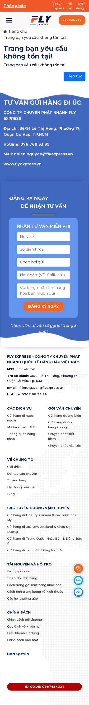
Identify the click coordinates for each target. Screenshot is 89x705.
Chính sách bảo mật (22, 640)
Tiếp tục (74, 76)
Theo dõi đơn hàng (22, 578)
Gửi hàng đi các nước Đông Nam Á (34, 550)
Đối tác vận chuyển (22, 473)
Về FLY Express (58, 6)
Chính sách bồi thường (24, 619)
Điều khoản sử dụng (23, 633)
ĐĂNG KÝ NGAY (43, 306)
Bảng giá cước (18, 571)
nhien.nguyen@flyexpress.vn (43, 154)
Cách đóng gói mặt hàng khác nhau (35, 585)
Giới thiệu (14, 467)
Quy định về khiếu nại (23, 626)
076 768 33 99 (35, 144)
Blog (11, 494)
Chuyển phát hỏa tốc (64, 445)
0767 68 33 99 (34, 394)
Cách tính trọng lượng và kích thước (35, 591)
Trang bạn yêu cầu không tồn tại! (35, 37)
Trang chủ (15, 31)
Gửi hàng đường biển (64, 415)
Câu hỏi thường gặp (22, 598)
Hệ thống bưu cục (21, 487)
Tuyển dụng (80, 6)
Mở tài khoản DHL (21, 427)
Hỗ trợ (70, 6)
